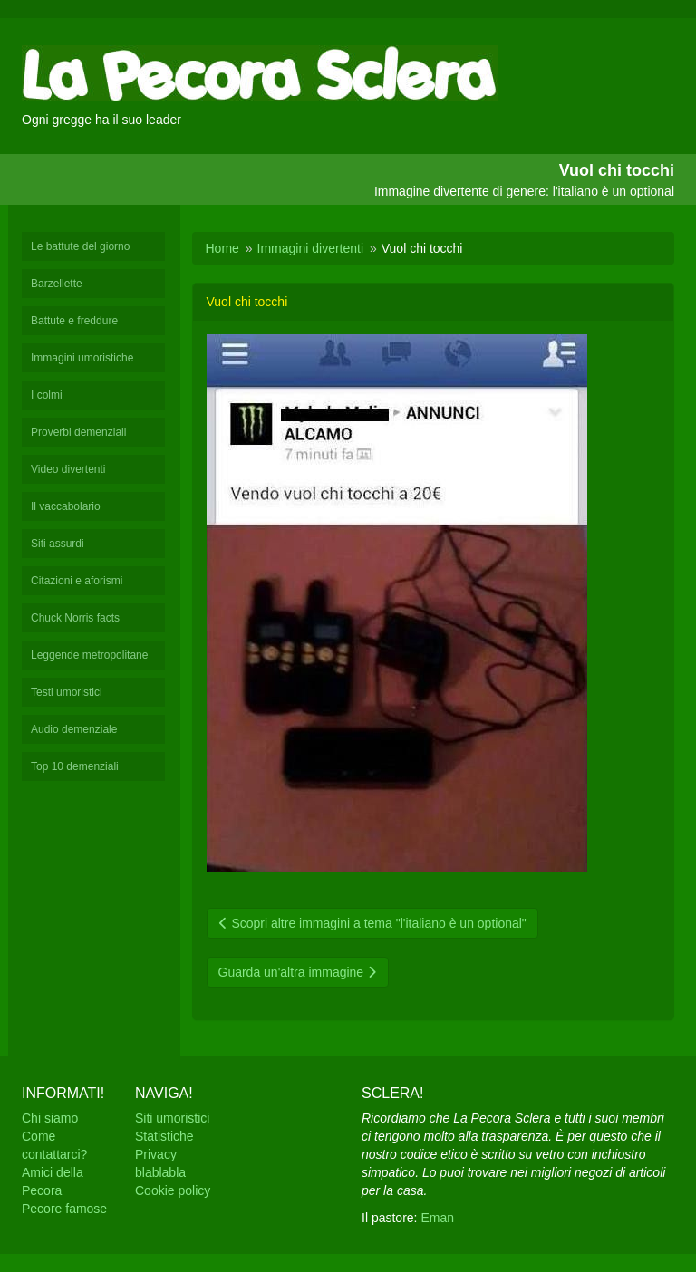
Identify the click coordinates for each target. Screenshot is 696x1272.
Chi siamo (50, 1118)
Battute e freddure (74, 320)
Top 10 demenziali (75, 766)
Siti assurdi (57, 543)
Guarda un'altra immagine (298, 972)
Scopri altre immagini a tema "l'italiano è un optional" (372, 923)
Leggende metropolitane (89, 655)
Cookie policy (172, 1190)
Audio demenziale (74, 729)
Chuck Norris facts (75, 618)
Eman (437, 1217)
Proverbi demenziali (78, 432)
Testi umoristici (66, 692)
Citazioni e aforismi (76, 580)
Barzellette (56, 283)
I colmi (47, 395)
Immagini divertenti (310, 248)
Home (222, 248)
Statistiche (164, 1136)
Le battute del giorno (80, 246)
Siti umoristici (172, 1118)
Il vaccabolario (66, 506)
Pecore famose (64, 1208)
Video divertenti (68, 469)
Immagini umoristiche (82, 358)
